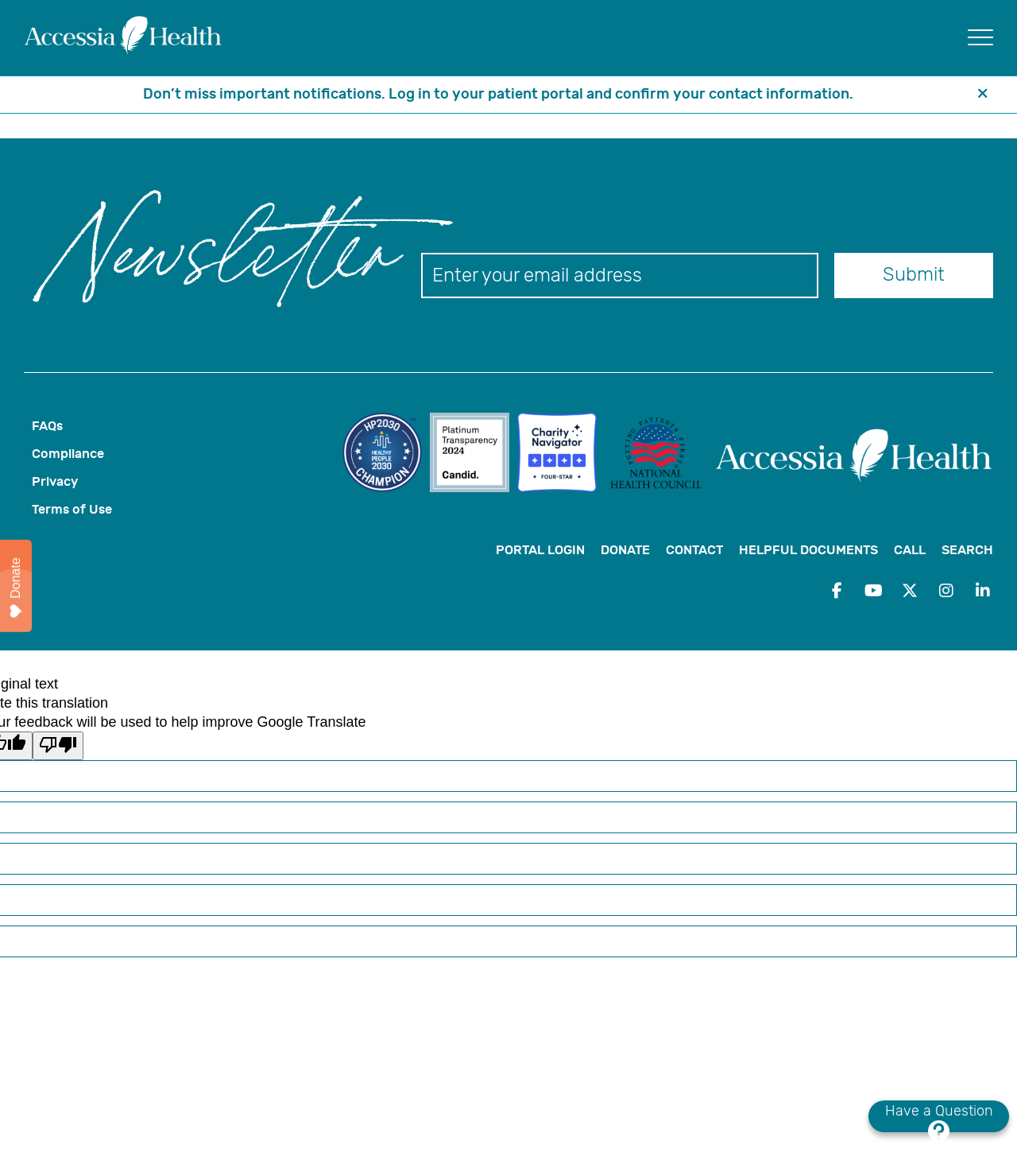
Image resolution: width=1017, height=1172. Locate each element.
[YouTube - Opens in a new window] (873, 590)
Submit (914, 274)
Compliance (68, 453)
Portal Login (540, 549)
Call (910, 549)
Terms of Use (72, 509)
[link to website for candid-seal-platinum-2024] (473, 455)
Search (967, 549)
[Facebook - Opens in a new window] (836, 590)
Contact (694, 549)
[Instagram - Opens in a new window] (946, 590)
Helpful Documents (808, 549)
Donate (625, 549)
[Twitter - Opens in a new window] (909, 590)
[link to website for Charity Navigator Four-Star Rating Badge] (561, 455)
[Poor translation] (58, 746)
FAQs (47, 425)
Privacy (55, 481)
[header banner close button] (983, 94)
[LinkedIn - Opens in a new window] (983, 590)
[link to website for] (386, 455)
